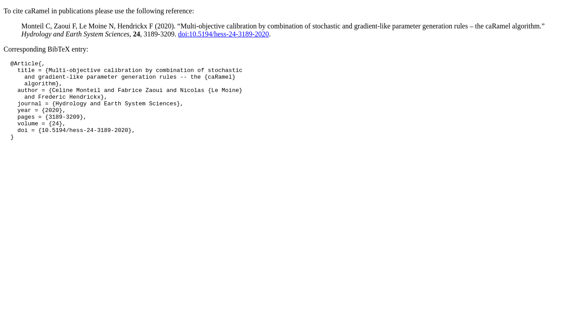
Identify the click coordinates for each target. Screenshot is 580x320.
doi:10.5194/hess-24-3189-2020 (223, 34)
